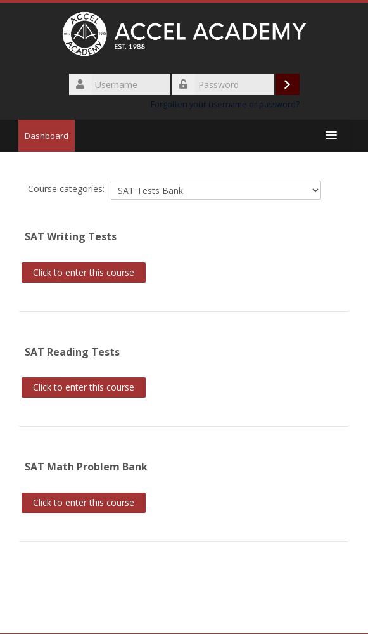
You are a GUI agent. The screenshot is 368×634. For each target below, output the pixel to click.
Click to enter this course (83, 272)
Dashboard (46, 135)
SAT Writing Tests (71, 236)
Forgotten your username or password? (225, 104)
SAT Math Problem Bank (86, 467)
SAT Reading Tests (72, 352)
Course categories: (66, 189)
